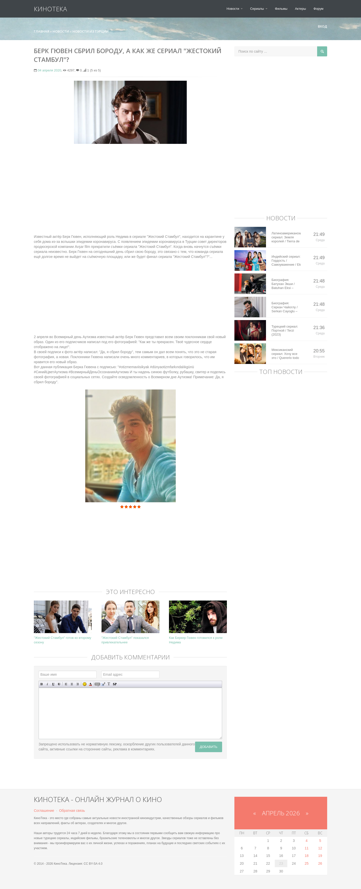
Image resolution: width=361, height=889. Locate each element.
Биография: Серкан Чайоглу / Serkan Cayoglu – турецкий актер (285, 307)
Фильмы (281, 9)
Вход (320, 26)
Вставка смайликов (84, 684)
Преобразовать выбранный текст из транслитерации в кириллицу (109, 684)
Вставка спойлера (115, 684)
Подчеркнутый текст (53, 684)
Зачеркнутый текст (59, 684)
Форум (319, 9)
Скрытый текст (97, 684)
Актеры (300, 9)
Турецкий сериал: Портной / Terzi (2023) (285, 330)
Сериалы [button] (258, 9)
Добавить (208, 747)
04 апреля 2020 (49, 70)
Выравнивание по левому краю (66, 684)
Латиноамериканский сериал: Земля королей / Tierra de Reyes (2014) (286, 237)
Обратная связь (72, 811)
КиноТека (50, 9)
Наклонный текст (47, 684)
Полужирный (42, 684)
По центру (72, 684)
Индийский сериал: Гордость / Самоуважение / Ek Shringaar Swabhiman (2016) (286, 261)
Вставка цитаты (103, 684)
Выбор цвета (90, 684)
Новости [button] (235, 9)
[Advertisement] (130, 184)
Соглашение (44, 811)
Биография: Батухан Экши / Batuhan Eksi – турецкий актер (283, 284)
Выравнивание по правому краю (77, 684)
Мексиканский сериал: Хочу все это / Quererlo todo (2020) (285, 354)
